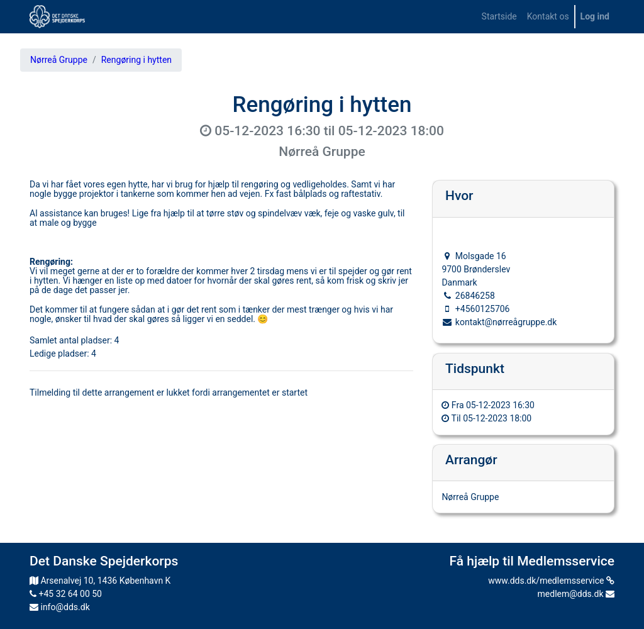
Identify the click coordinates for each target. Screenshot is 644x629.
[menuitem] (499, 16)
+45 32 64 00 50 (66, 594)
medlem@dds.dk (576, 594)
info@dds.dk (60, 607)
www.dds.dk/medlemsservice (551, 581)
